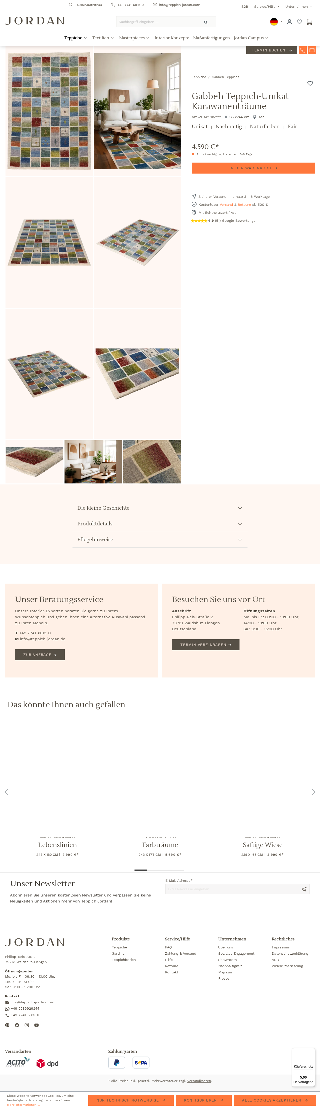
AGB (275, 960)
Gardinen (119, 953)
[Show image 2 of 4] (153, 870)
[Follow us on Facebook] (17, 1025)
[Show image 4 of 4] (178, 870)
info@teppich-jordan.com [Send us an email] (29, 1002)
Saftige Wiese (262, 845)
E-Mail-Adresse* (179, 881)
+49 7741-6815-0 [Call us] (22, 1015)
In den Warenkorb (251, 168)
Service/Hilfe (265, 6)
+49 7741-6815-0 (127, 5)
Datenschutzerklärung (290, 953)
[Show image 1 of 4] (140, 870)
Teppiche (73, 38)
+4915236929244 (85, 5)
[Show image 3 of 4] (166, 870)
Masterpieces (132, 38)
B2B (244, 6)
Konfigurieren (201, 1100)
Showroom (227, 960)
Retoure (244, 205)
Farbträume (160, 845)
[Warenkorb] (309, 21)
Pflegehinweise (95, 539)
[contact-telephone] (302, 50)
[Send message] (304, 889)
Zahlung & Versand (180, 953)
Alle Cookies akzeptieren (272, 1100)
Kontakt (171, 972)
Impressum (281, 947)
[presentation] (203, 909)
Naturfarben (265, 126)
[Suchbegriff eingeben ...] (156, 21)
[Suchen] (206, 21)
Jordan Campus (249, 38)
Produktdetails (95, 524)
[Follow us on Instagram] (26, 1025)
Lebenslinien (57, 845)
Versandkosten (199, 1081)
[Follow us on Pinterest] (7, 1025)
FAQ (168, 947)
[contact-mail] (312, 50)
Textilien (101, 38)
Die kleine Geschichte (104, 508)
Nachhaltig (229, 126)
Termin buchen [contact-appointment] (269, 50)
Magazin (225, 972)
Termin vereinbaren (203, 645)
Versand (226, 205)
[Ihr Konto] (289, 21)
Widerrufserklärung (287, 966)
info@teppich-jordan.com (176, 5)
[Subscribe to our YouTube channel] (36, 1025)
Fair (292, 126)
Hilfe (169, 960)
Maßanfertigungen (211, 38)
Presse (223, 978)
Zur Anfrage (37, 655)
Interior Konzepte (172, 38)
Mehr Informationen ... (23, 1105)
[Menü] (312, 1051)
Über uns (225, 947)
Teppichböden (124, 960)
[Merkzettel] (299, 21)
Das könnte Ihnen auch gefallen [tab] (66, 704)
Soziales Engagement (236, 953)
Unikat (200, 126)
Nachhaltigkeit (230, 966)
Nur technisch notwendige (128, 1100)
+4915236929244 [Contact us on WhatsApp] (22, 1008)
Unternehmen (297, 6)
